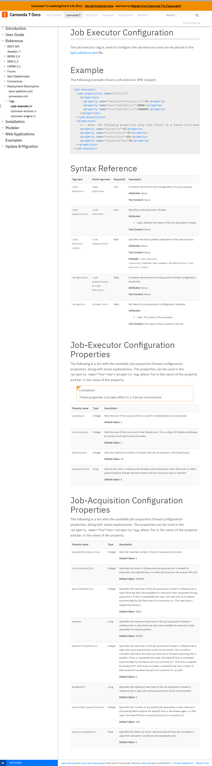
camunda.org (68, 763)
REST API (13, 46)
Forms (11, 71)
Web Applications (20, 134)
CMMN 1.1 (13, 66)
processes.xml (18, 96)
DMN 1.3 (12, 61)
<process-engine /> (23, 116)
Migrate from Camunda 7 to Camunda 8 (156, 6)
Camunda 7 (73, 15)
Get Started (53, 15)
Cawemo (108, 15)
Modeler (12, 127)
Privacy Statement (183, 763)
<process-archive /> (23, 111)
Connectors (14, 81)
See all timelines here (99, 6)
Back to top (202, 763)
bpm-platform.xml (21, 91)
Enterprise (125, 15)
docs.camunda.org (91, 763)
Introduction (15, 28)
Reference (14, 40)
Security (142, 15)
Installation (15, 121)
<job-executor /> (21, 106)
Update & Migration (21, 146)
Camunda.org (191, 23)
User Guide (14, 34)
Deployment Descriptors (23, 86)
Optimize (92, 15)
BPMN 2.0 (13, 56)
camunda (146, 763)
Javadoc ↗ (14, 51)
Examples (13, 140)
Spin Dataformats (18, 76)
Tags (11, 101)
